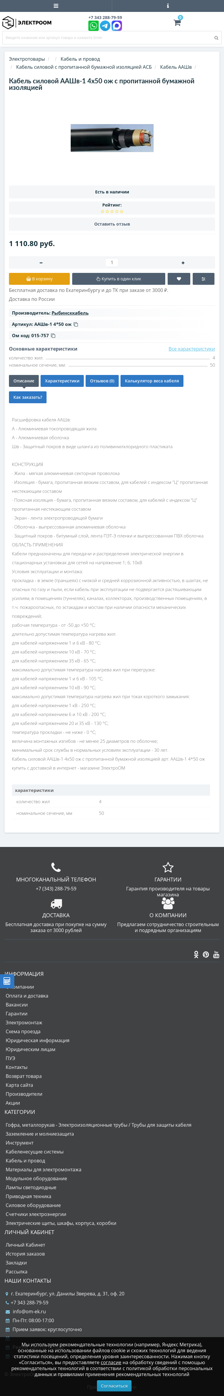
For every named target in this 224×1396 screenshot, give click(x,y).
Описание (23, 381)
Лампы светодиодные (31, 1187)
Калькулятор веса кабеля (152, 381)
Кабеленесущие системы (35, 1151)
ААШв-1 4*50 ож (56, 324)
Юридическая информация (37, 1040)
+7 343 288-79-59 (27, 1302)
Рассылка (16, 1271)
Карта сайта (19, 1085)
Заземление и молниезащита (40, 1134)
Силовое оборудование (33, 1205)
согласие (111, 1362)
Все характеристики (192, 349)
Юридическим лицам (30, 1049)
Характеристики (62, 381)
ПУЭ (10, 1058)
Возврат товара (24, 1076)
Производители (24, 1094)
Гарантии (16, 1013)
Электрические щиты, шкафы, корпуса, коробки (61, 1223)
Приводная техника (28, 1196)
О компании (20, 987)
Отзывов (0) (102, 381)
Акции (13, 1103)
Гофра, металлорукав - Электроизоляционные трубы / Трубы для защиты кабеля (98, 1125)
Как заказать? (27, 397)
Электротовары (27, 59)
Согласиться (114, 1386)
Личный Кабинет (25, 1245)
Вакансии (17, 1004)
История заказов (25, 1253)
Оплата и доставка (27, 995)
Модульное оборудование (36, 1178)
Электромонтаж (24, 1022)
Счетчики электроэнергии (36, 1214)
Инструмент (19, 1142)
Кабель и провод (25, 1160)
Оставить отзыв (112, 224)
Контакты (16, 1067)
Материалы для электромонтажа (43, 1169)
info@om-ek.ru (26, 1311)
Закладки (16, 1262)
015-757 (43, 335)
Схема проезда (23, 1031)
